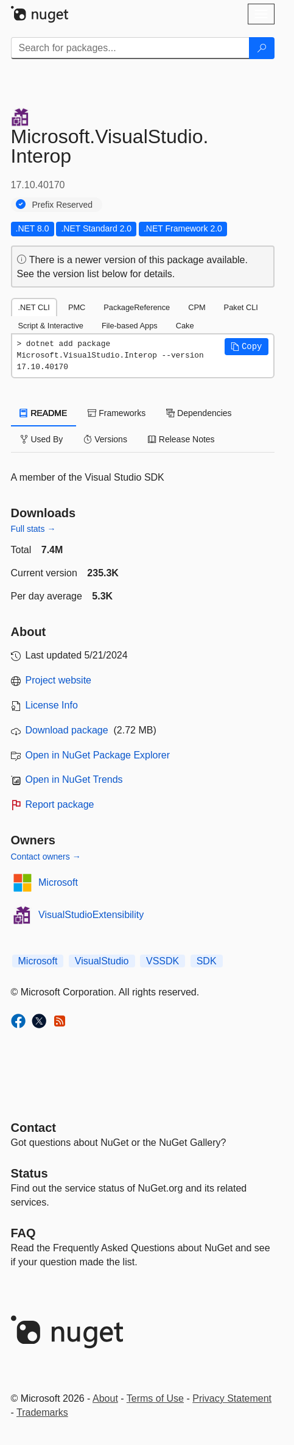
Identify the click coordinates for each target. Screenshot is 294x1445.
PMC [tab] (76, 307)
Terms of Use (155, 1398)
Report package (60, 804)
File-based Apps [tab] (130, 325)
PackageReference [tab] (136, 307)
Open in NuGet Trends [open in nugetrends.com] (74, 779)
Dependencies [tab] (198, 413)
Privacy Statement (231, 1398)
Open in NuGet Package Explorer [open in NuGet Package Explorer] (98, 755)
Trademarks (42, 1412)
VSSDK (162, 961)
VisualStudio (102, 961)
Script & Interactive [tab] (50, 325)
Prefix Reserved (62, 205)
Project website (59, 680)
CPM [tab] (196, 307)
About (105, 1398)
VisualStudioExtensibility (91, 915)
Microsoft (58, 882)
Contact (33, 1127)
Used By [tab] (41, 439)
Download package (67, 730)
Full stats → (33, 529)
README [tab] (44, 413)
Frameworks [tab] (116, 413)
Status (29, 1173)
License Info (52, 705)
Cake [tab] (185, 325)
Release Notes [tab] (181, 439)
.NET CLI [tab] (34, 307)
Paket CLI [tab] (241, 307)
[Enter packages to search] (130, 48)
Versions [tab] (105, 439)
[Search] (262, 48)
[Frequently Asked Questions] (23, 1233)
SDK (207, 961)
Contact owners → (46, 856)
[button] (246, 346)
